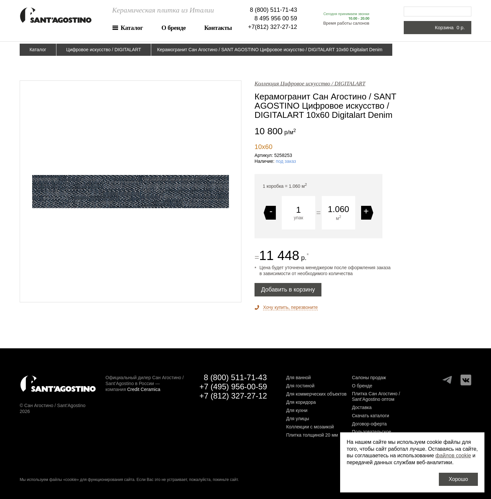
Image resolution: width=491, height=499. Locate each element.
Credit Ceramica (143, 389)
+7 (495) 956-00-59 (233, 386)
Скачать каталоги (370, 415)
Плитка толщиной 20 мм (312, 435)
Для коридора (301, 402)
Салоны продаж (369, 377)
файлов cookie (453, 455)
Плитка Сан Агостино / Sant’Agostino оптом (376, 396)
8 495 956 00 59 (276, 18)
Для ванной (298, 377)
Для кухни (296, 410)
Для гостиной (300, 385)
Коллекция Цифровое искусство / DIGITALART (310, 83)
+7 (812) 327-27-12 (233, 395)
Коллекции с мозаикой (310, 426)
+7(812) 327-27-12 (272, 27)
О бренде (173, 27)
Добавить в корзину (288, 289)
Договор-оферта (369, 423)
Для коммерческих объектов (316, 394)
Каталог (132, 27)
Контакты (218, 27)
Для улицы (297, 418)
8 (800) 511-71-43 (273, 10)
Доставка (362, 407)
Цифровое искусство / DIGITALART (103, 49)
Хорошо (458, 479)
